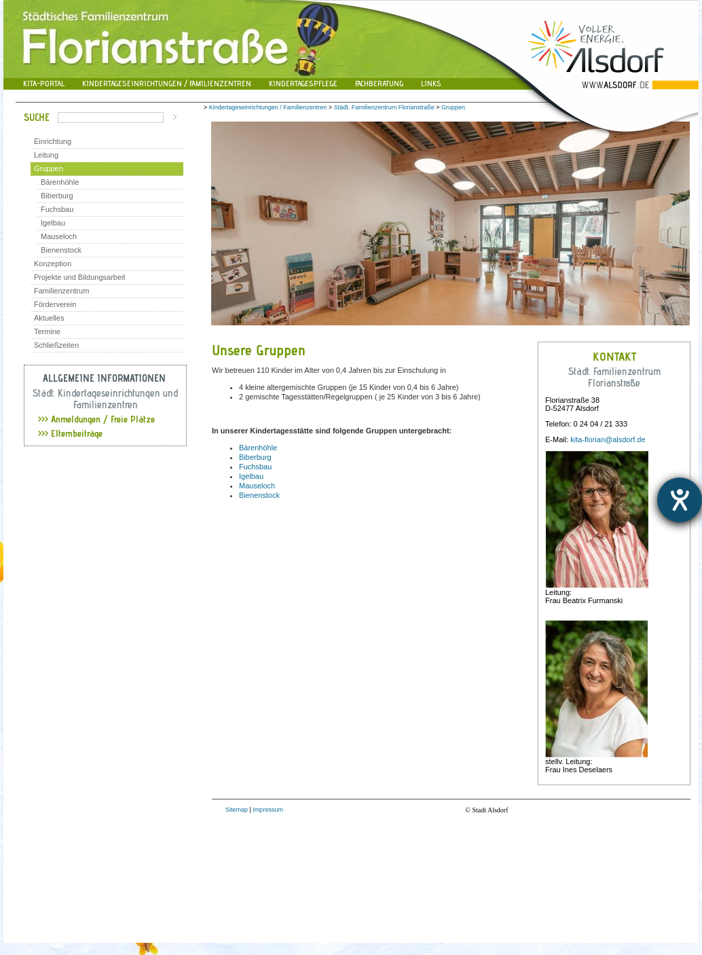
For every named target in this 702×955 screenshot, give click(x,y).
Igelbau (53, 223)
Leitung (46, 155)
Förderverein (55, 304)
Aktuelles (49, 318)
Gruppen (48, 168)
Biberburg (57, 196)
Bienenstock (61, 250)
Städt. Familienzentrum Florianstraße (384, 107)
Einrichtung (52, 141)
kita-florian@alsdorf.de (607, 439)
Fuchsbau (57, 209)
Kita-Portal (44, 83)
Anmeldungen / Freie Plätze (96, 419)
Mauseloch (59, 236)
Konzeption (52, 263)
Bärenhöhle (60, 182)
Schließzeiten (56, 345)
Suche (37, 117)
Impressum (268, 809)
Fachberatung (379, 83)
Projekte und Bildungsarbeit (80, 277)
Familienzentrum (61, 291)
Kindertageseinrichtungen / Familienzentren (166, 83)
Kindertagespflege (303, 83)
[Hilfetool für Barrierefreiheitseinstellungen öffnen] (679, 500)
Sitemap (236, 809)
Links (431, 83)
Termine (47, 331)
